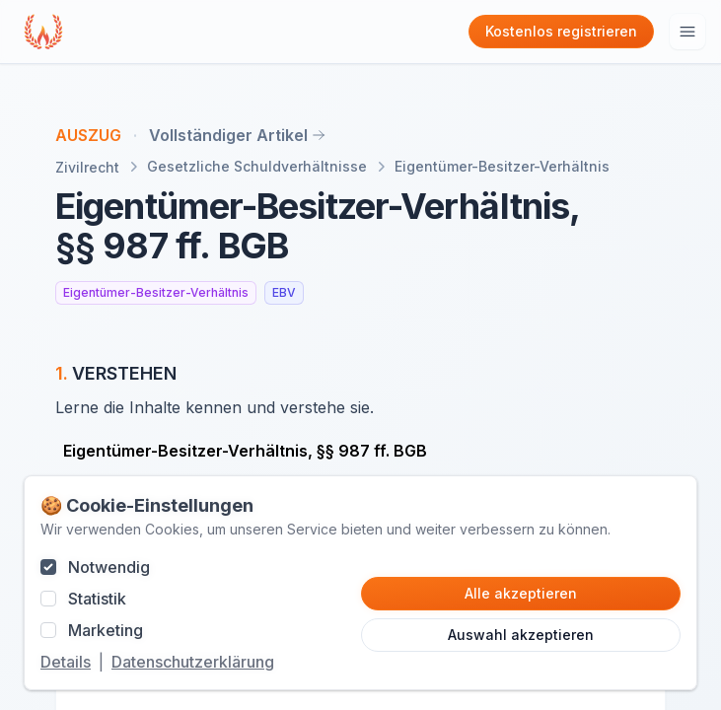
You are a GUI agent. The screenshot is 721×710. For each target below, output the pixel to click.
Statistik (97, 598)
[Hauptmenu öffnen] (687, 31)
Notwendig (109, 567)
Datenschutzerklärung (192, 662)
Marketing (105, 630)
